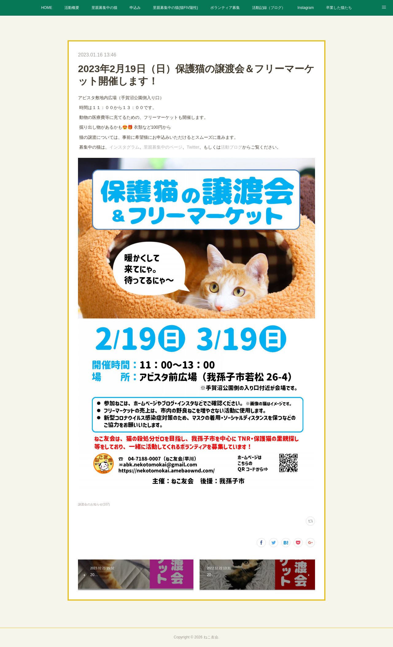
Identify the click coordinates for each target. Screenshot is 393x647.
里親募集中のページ (163, 147)
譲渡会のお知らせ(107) (94, 504)
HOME (46, 8)
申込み (135, 8)
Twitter (193, 147)
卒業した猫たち (339, 8)
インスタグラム (124, 147)
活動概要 (71, 8)
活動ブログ (231, 147)
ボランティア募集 (225, 8)
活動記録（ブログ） (268, 8)
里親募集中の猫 (104, 8)
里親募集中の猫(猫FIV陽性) (175, 8)
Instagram (306, 8)
